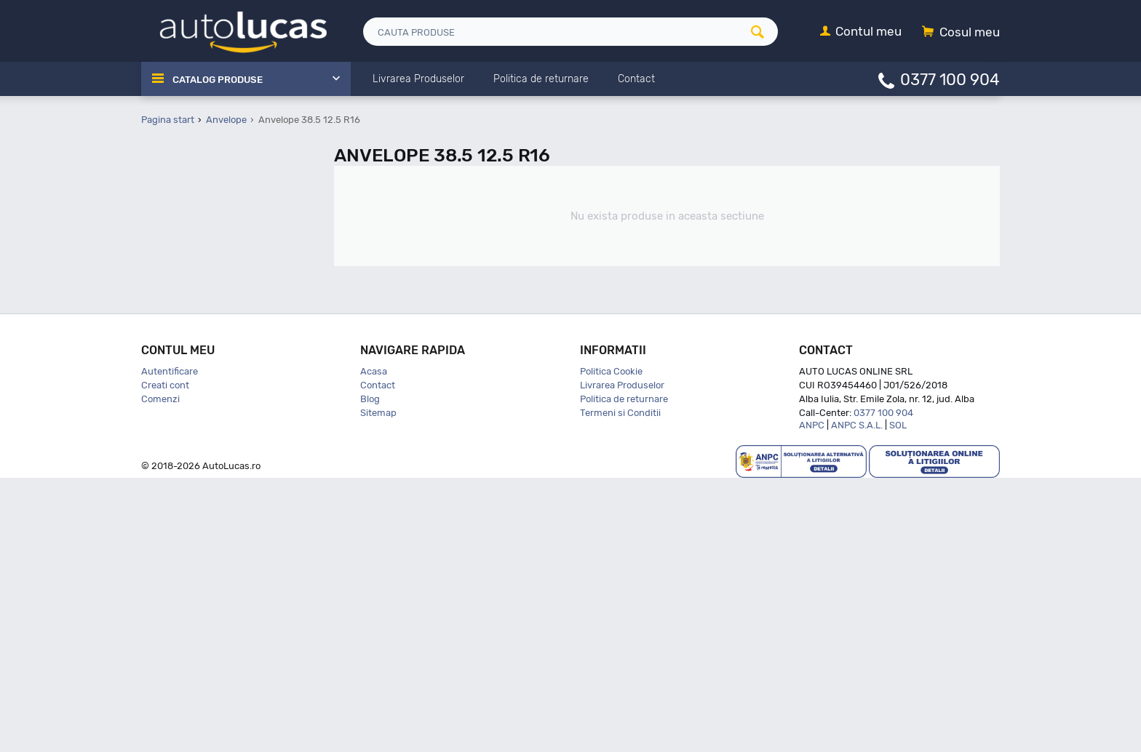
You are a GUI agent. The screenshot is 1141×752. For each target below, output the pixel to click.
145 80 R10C (202, 472)
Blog (370, 673)
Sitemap (378, 686)
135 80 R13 (199, 378)
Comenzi (160, 673)
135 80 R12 (199, 359)
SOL (898, 699)
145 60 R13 (199, 397)
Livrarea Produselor (622, 659)
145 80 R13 (199, 510)
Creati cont (165, 659)
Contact (377, 659)
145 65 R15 (199, 416)
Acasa (373, 645)
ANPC (811, 699)
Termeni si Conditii (620, 686)
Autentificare (169, 645)
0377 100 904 (950, 79)
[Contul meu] (861, 32)
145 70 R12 (199, 434)
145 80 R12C (202, 491)
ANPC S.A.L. (857, 699)
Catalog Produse (221, 79)
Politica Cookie (611, 645)
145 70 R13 (199, 453)
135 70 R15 (199, 340)
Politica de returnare (624, 673)
